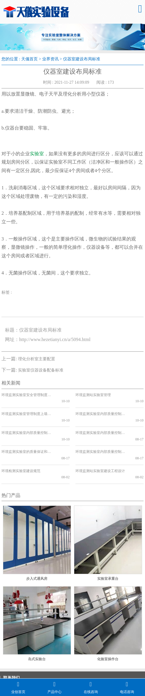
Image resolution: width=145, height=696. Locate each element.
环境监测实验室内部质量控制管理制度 (101, 407)
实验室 (37, 153)
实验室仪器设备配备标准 (40, 370)
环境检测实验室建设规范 (20, 445)
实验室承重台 (107, 547)
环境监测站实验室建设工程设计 (100, 445)
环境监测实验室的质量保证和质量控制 (27, 433)
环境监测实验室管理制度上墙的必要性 (27, 407)
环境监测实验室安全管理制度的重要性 (27, 395)
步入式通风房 (36, 547)
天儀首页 (29, 59)
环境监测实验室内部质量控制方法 (101, 420)
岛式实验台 (37, 627)
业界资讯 (50, 59)
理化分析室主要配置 (36, 359)
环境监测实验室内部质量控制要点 (101, 433)
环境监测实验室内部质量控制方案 (27, 420)
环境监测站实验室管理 (93, 395)
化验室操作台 (107, 627)
